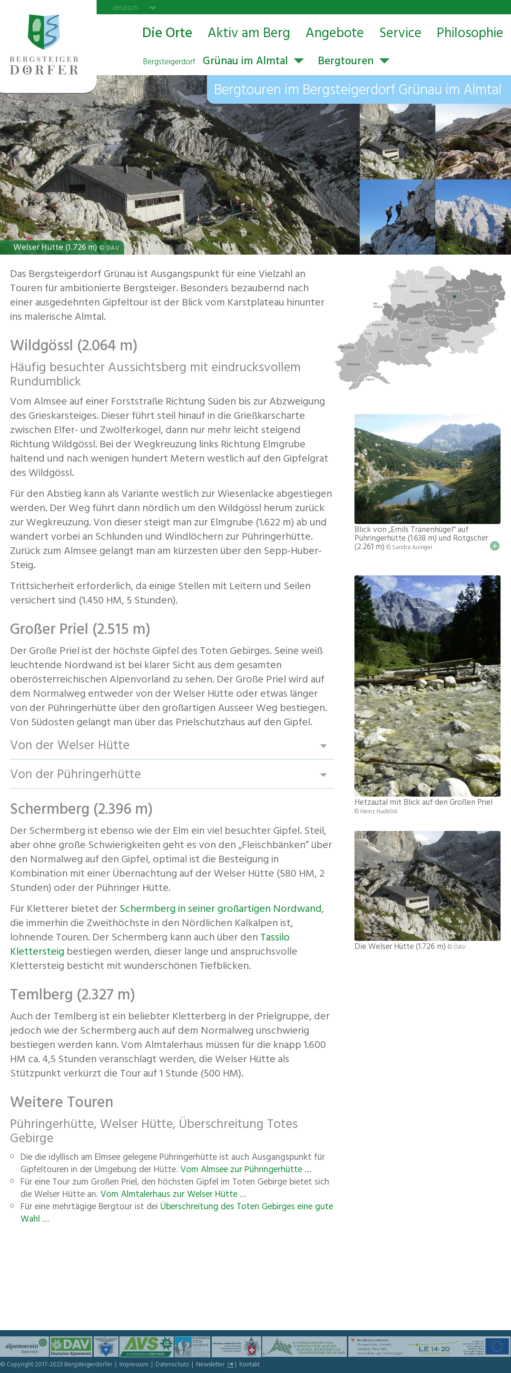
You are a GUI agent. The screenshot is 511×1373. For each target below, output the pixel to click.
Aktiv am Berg (248, 35)
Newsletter (211, 1365)
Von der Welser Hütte (70, 746)
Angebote (334, 35)
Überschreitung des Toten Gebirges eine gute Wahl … (176, 1214)
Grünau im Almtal (215, 62)
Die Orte (167, 35)
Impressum (134, 1365)
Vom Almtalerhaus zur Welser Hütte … (173, 1195)
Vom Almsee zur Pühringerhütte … (245, 1170)
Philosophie (470, 35)
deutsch (125, 7)
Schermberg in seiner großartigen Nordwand (220, 910)
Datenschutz (173, 1365)
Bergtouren (345, 62)
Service (400, 35)
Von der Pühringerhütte (75, 775)
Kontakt (249, 1365)
